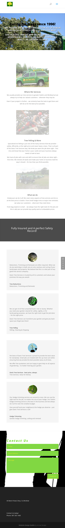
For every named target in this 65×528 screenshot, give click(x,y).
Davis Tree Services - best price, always (23, 372)
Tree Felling (14, 328)
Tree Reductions (15, 284)
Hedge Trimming (15, 416)
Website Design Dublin (27, 525)
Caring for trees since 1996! (32, 24)
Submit (53, 476)
